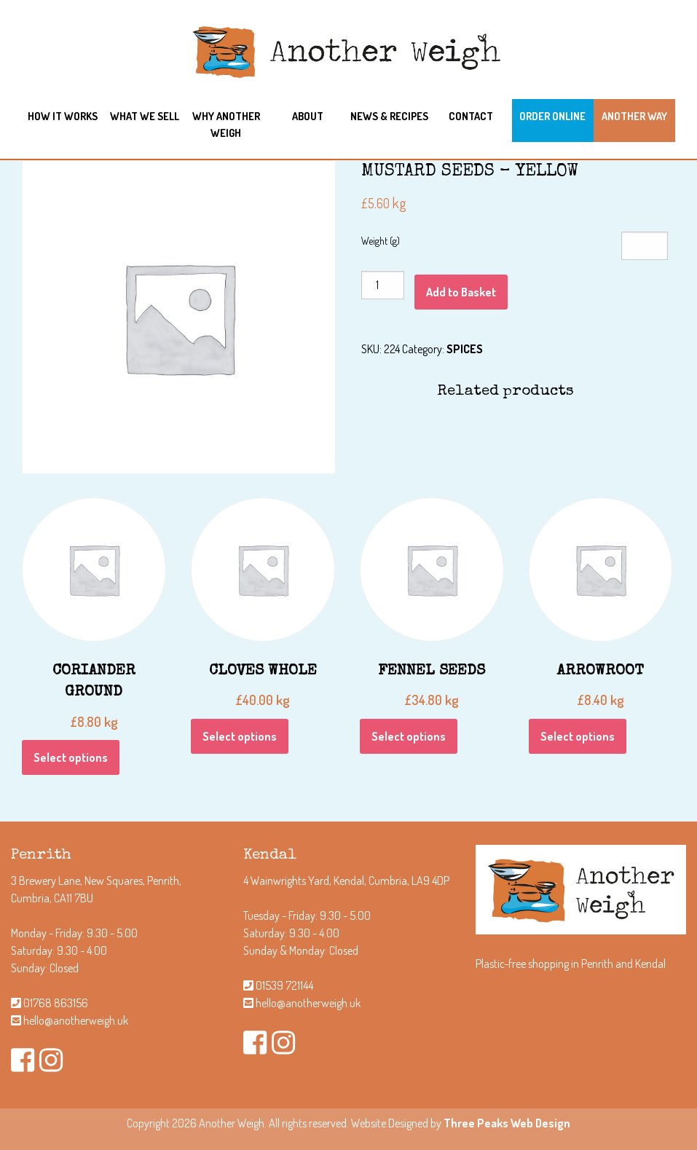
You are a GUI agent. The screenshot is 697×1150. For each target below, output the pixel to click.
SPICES (464, 349)
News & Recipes (389, 115)
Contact (471, 115)
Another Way (634, 115)
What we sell (144, 115)
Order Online (552, 115)
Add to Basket (461, 292)
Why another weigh (226, 124)
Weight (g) (380, 241)
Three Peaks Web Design (507, 1123)
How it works (63, 115)
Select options (71, 757)
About (307, 115)
